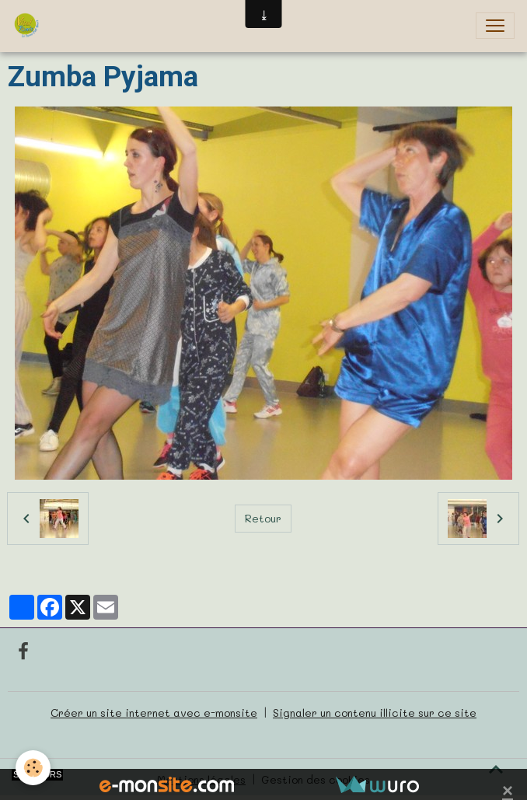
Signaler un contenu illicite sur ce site (374, 712)
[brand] (29, 25)
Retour (263, 518)
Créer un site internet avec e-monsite (154, 712)
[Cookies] (33, 767)
